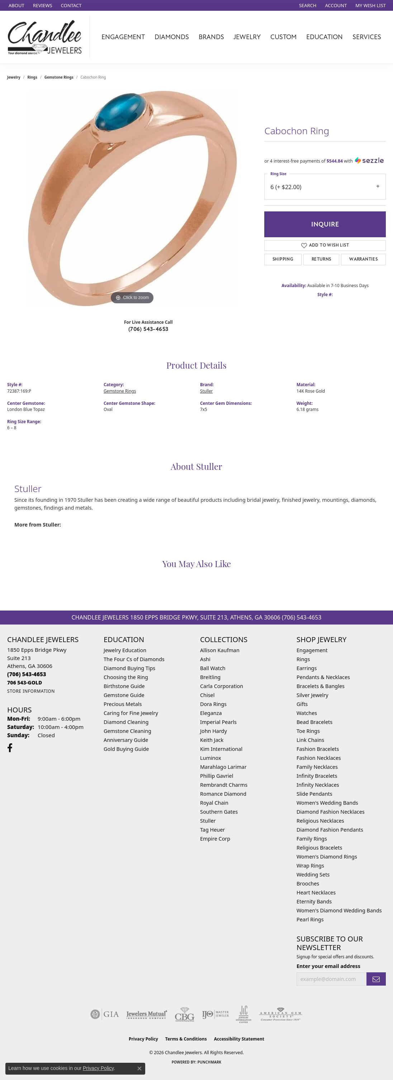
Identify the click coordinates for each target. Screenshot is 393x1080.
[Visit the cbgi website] (185, 1014)
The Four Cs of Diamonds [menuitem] (134, 659)
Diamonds (172, 37)
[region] (132, 198)
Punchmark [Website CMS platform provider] (210, 1062)
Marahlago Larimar (223, 766)
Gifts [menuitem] (302, 704)
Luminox (210, 757)
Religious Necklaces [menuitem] (320, 820)
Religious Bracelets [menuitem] (319, 847)
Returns (321, 259)
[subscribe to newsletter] (376, 979)
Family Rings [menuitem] (312, 838)
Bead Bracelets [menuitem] (314, 722)
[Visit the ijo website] (215, 1014)
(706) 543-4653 (148, 329)
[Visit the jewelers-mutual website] (146, 1014)
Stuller (206, 391)
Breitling (210, 677)
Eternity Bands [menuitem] (314, 901)
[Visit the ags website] (281, 1014)
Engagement (123, 37)
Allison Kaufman (220, 650)
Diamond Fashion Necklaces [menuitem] (331, 811)
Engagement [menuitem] (312, 650)
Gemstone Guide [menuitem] (124, 695)
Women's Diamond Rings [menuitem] (327, 856)
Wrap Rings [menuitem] (310, 865)
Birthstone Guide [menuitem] (124, 686)
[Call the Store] (26, 674)
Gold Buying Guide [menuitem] (126, 748)
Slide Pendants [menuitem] (314, 793)
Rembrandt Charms (223, 784)
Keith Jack (211, 740)
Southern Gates (219, 811)
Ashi (205, 659)
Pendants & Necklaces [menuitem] (323, 677)
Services (366, 37)
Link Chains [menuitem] (310, 740)
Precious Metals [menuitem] (123, 704)
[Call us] (24, 682)
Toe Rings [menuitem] (308, 731)
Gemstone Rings (59, 77)
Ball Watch (213, 668)
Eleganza (211, 713)
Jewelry (247, 37)
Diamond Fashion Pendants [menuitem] (330, 829)
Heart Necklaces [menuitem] (316, 892)
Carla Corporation (221, 686)
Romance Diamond (223, 793)
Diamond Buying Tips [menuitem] (129, 668)
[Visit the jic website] (243, 1014)
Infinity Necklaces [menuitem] (318, 784)
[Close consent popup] (139, 1068)
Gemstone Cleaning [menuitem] (127, 731)
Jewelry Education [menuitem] (125, 650)
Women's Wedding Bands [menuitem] (327, 802)
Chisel (207, 695)
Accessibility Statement (239, 1039)
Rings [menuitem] (303, 659)
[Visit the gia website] (104, 1014)
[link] (15, 5)
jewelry (13, 77)
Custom (283, 37)
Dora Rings (213, 704)
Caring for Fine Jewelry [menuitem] (131, 713)
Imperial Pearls (218, 722)
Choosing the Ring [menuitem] (126, 677)
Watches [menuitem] (307, 713)
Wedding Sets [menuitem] (313, 874)
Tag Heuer (212, 829)
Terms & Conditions (186, 1039)
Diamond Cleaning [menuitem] (126, 722)
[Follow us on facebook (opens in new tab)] (10, 748)
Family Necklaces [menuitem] (317, 766)
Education (324, 37)
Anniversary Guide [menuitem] (126, 740)
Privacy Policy (143, 1039)
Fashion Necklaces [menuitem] (319, 757)
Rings (32, 77)
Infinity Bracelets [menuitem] (317, 775)
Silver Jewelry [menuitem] (312, 695)
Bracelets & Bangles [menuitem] (321, 686)
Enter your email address (328, 966)
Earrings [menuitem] (307, 668)
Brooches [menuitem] (308, 883)
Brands (211, 37)
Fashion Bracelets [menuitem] (318, 748)
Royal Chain (214, 802)
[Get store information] (31, 691)
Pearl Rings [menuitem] (310, 919)
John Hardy (213, 731)
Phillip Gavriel (216, 775)
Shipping (283, 259)
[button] (307, 5)
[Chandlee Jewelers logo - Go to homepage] (47, 37)
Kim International (221, 748)
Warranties (363, 259)
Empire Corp (215, 838)
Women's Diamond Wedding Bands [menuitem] (339, 910)
